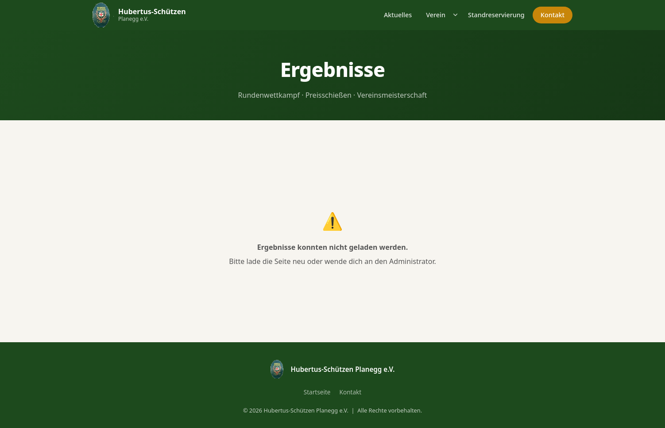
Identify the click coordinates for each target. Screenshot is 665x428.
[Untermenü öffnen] (456, 14)
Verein (435, 15)
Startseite (317, 392)
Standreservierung (496, 15)
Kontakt (552, 15)
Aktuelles (398, 15)
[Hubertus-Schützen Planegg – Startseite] (139, 15)
